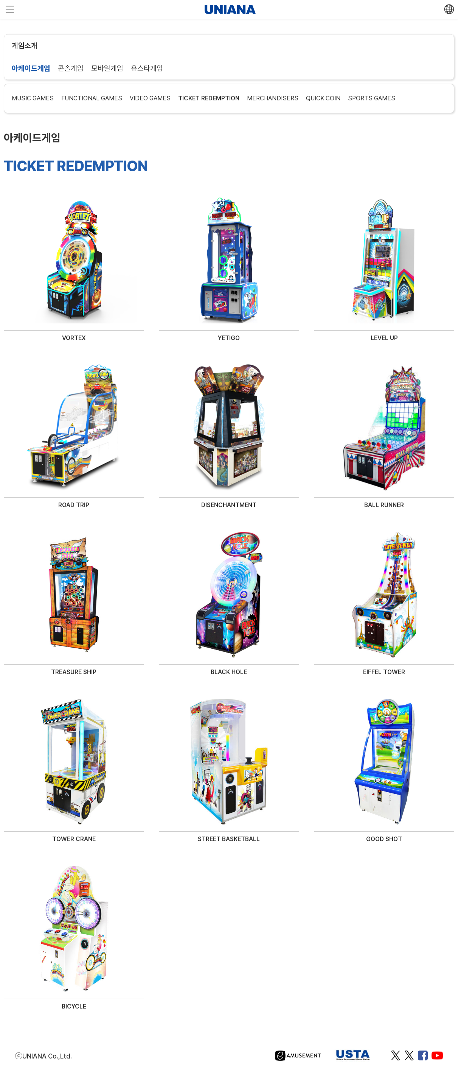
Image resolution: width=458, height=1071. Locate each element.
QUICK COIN (323, 98)
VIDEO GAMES (150, 98)
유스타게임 (147, 68)
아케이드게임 (31, 68)
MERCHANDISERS (272, 98)
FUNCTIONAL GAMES (91, 98)
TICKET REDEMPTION (208, 98)
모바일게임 (107, 68)
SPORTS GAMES (371, 98)
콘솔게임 (71, 68)
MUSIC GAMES (33, 98)
